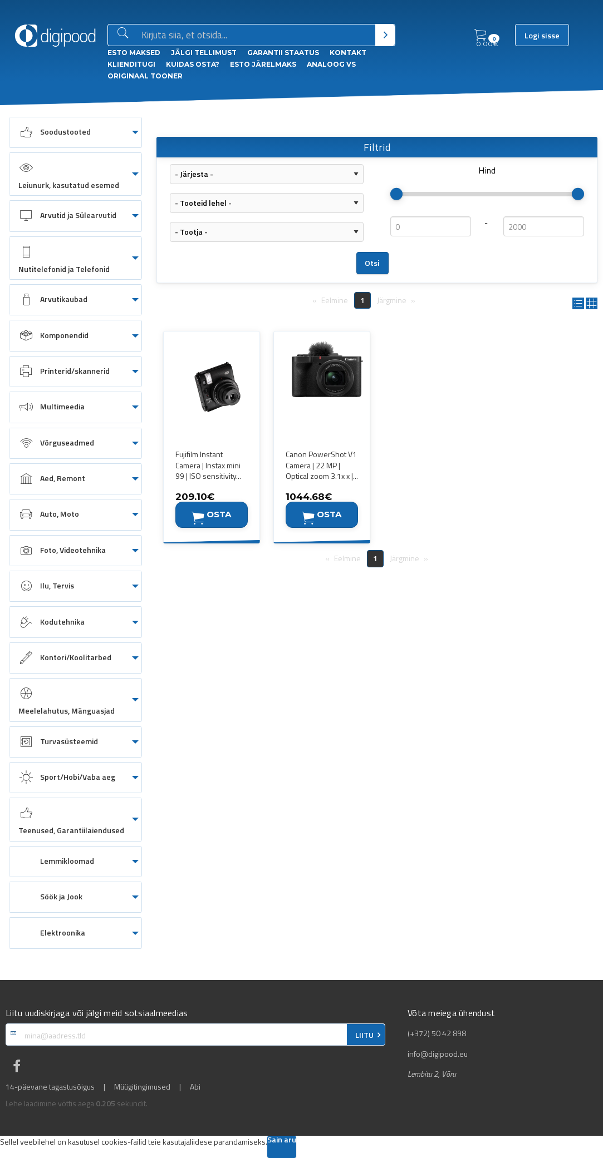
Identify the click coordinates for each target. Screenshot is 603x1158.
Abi (195, 1087)
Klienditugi (131, 64)
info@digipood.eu (438, 1054)
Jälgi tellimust (204, 52)
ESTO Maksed (133, 52)
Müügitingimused (142, 1087)
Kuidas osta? (192, 64)
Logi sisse (542, 35)
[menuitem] (75, 132)
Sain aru (281, 1140)
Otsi (372, 263)
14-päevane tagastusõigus (50, 1087)
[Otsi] (385, 35)
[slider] (396, 194)
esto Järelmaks (263, 64)
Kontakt (348, 52)
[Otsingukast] (256, 35)
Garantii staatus (283, 52)
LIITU (364, 1035)
